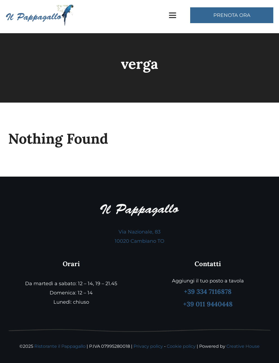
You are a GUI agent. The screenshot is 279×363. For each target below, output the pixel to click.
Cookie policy (181, 346)
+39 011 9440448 (208, 304)
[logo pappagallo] (40, 7)
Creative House (243, 346)
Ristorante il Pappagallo (60, 346)
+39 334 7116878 (208, 291)
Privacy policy (148, 346)
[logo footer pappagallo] (139, 206)
